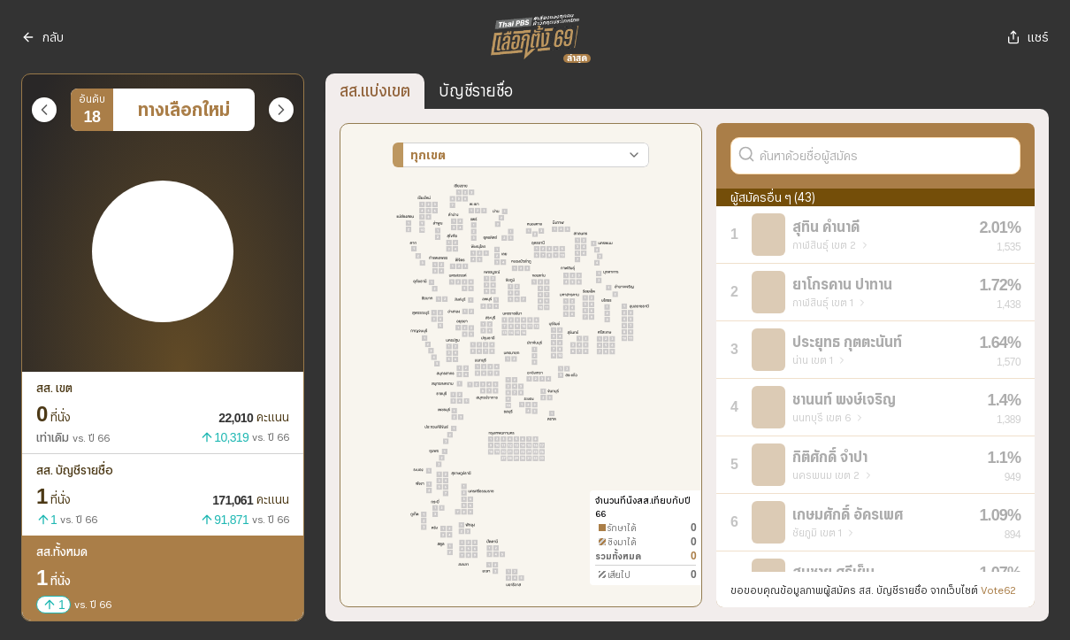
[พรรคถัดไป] (281, 109)
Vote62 (998, 590)
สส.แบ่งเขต (375, 91)
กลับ (42, 37)
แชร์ (1027, 37)
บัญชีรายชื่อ (476, 91)
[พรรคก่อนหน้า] (44, 109)
